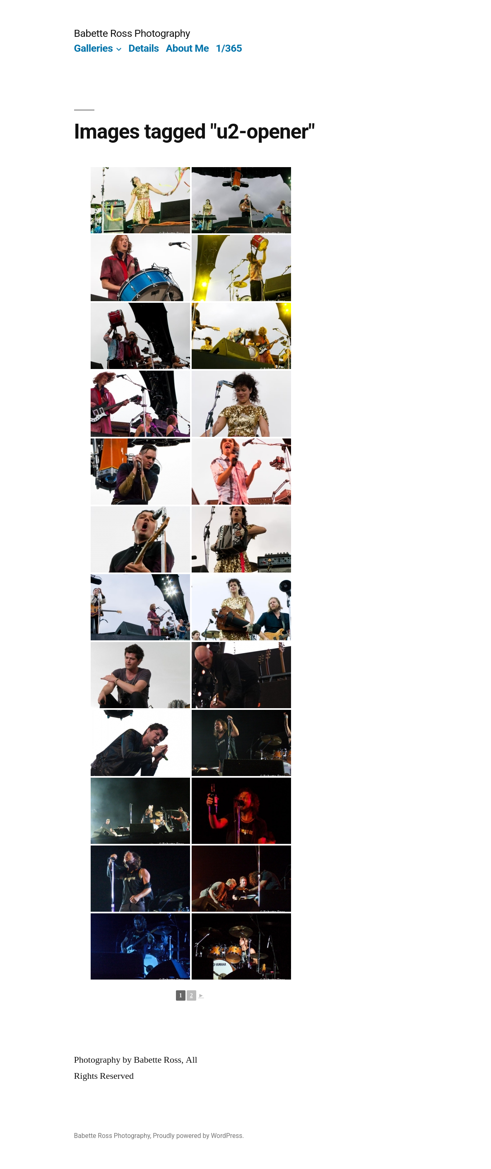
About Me (187, 48)
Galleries (93, 48)
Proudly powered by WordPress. (198, 1136)
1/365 (229, 48)
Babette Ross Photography (132, 33)
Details (143, 48)
